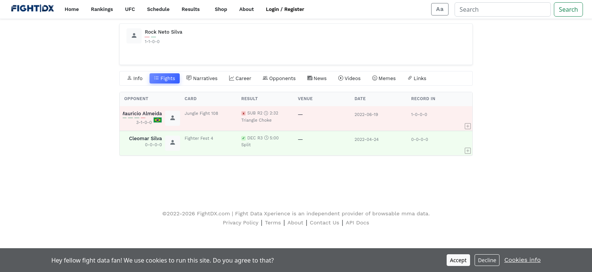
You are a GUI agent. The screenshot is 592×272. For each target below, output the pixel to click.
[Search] (503, 9)
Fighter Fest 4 (199, 138)
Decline (487, 260)
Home (72, 9)
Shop (221, 9)
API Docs (357, 222)
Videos (349, 78)
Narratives (202, 78)
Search (568, 9)
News (317, 78)
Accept (458, 260)
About (246, 9)
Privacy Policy (240, 222)
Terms (273, 222)
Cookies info (522, 259)
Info (135, 78)
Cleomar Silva (145, 138)
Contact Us (324, 222)
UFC (130, 9)
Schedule (158, 9)
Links (417, 78)
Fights (164, 78)
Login (272, 9)
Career (240, 78)
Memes (384, 78)
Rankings (102, 9)
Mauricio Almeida (141, 113)
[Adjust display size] (440, 9)
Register (294, 9)
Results (191, 9)
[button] (467, 118)
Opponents (279, 78)
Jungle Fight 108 (201, 113)
